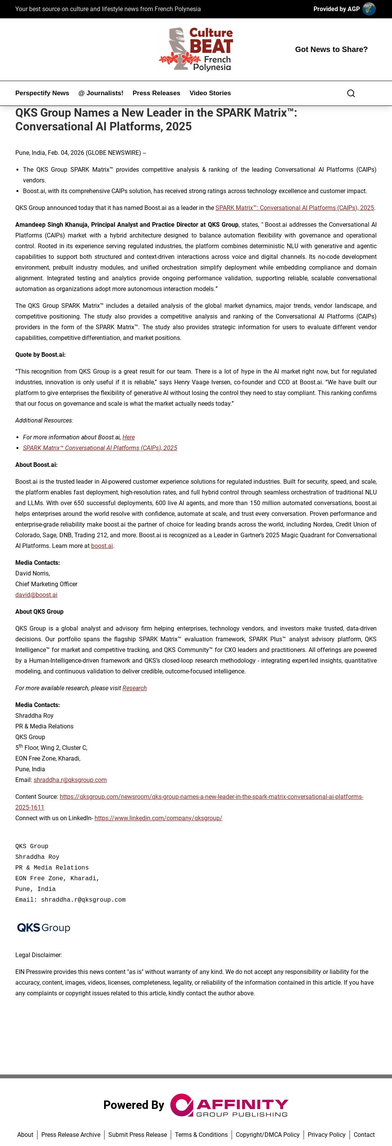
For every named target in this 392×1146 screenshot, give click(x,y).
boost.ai (102, 545)
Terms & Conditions (201, 1134)
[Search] (351, 93)
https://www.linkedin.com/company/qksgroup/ (158, 818)
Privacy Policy (327, 1134)
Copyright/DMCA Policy (268, 1134)
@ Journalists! (101, 93)
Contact (364, 1134)
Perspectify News (42, 93)
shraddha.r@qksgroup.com (70, 780)
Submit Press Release (137, 1134)
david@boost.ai (36, 594)
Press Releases (156, 93)
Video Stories (210, 93)
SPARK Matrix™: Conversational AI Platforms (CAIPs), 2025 (295, 207)
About (25, 1134)
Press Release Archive (70, 1134)
